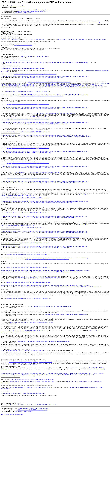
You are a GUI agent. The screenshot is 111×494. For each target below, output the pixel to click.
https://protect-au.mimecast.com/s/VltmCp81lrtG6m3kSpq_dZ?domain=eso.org (81, 102)
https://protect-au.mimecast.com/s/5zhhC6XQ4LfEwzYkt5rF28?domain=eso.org (66, 72)
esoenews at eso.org (26, 65)
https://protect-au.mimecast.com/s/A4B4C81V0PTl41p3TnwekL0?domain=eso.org (31, 384)
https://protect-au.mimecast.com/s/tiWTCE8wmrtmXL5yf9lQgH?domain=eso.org (66, 178)
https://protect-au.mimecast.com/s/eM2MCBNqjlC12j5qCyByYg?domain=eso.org (66, 159)
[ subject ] (25, 12)
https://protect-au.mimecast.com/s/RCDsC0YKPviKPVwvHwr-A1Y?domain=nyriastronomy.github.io (42, 406)
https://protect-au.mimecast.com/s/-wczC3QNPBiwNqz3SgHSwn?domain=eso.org (78, 23)
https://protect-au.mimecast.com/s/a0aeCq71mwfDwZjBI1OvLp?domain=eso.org (22, 110)
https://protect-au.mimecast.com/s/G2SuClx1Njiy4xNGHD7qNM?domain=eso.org (60, 98)
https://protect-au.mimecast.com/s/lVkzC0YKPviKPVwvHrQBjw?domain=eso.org (22, 88)
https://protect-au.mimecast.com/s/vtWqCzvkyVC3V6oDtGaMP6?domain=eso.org (66, 144)
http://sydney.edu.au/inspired (23, 51)
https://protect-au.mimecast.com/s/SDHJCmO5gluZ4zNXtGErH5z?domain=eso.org (69, 445)
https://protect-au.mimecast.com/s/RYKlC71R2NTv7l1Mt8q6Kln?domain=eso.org (50, 364)
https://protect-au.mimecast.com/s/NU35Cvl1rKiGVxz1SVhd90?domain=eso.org (66, 126)
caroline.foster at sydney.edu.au (17, 5)
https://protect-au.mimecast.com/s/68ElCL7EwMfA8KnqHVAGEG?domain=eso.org (66, 215)
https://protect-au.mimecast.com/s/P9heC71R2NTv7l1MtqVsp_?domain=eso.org (22, 79)
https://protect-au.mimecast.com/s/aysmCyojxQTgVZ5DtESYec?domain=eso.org (22, 144)
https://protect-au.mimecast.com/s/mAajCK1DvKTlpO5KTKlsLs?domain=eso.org (22, 215)
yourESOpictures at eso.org (97, 439)
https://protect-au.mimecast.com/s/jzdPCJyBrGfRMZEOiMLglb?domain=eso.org (66, 196)
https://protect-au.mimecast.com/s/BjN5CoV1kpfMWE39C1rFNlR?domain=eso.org (59, 446)
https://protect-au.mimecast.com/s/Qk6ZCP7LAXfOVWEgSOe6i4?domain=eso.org (66, 256)
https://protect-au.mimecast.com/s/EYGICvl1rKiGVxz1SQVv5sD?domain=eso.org (29, 462)
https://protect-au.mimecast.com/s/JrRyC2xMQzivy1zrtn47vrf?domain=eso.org (23, 321)
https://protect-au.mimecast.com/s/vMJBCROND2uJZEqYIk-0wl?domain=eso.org (22, 274)
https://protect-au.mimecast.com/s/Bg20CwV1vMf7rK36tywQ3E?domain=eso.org (53, 133)
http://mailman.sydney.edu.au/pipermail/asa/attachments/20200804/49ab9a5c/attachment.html (30, 482)
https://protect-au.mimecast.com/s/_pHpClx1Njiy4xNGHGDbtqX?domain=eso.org (23, 445)
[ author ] (30, 12)
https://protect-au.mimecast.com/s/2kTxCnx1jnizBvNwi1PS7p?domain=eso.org (65, 99)
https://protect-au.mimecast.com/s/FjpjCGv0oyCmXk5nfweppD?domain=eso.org (22, 196)
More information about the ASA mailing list (12, 492)
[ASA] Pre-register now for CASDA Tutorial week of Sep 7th (32, 11)
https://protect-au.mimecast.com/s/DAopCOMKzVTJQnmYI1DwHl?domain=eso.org (22, 256)
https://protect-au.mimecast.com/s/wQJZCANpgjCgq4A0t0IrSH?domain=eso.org (22, 159)
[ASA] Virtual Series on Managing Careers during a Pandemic (34, 9)
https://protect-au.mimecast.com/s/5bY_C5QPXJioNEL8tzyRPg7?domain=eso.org (23, 339)
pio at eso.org (18, 434)
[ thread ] (20, 12)
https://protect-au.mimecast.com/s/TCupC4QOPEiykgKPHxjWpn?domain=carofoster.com (81, 44)
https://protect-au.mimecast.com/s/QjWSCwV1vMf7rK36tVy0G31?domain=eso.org (23, 469)
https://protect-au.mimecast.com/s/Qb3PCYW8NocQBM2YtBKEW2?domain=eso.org (66, 292)
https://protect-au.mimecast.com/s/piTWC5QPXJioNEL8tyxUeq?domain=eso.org (22, 72)
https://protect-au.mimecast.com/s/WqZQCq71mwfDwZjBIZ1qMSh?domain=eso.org (32, 455)
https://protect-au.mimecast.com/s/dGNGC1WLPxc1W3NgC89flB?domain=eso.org (66, 306)
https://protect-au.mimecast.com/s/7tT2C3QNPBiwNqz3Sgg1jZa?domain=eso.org (67, 321)
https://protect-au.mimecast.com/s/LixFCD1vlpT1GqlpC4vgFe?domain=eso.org (22, 178)
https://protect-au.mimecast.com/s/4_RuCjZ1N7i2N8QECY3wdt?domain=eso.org (49, 95)
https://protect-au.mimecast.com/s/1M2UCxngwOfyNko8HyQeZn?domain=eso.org (32, 137)
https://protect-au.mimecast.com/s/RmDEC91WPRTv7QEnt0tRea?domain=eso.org (35, 85)
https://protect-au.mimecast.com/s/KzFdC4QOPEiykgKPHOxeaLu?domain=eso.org (38, 330)
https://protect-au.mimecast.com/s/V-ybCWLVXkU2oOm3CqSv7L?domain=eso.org (58, 281)
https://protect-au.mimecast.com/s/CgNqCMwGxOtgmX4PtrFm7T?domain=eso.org (65, 374)
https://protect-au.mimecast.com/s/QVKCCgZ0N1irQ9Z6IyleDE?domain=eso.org (66, 88)
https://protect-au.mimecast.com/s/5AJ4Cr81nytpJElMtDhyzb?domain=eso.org (22, 126)
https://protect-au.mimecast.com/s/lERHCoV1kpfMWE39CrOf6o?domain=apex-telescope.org (65, 101)
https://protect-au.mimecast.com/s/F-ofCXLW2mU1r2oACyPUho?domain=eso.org (22, 292)
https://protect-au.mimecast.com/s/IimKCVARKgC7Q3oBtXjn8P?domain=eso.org (66, 274)
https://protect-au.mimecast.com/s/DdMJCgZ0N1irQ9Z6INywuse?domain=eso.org (23, 417)
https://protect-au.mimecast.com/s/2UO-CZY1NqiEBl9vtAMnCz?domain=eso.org (22, 306)
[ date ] (16, 12)
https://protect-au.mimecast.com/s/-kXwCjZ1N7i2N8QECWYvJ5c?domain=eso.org (30, 431)
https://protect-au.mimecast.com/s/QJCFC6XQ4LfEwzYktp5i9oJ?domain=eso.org (67, 339)
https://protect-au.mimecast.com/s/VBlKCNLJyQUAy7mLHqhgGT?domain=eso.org (22, 238)
